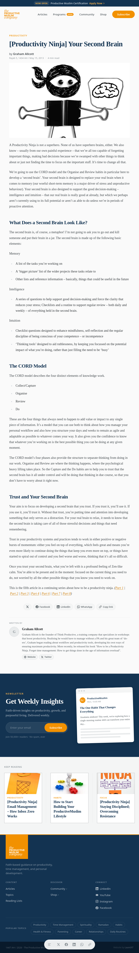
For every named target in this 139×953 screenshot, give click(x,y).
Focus (103, 798)
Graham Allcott (23, 54)
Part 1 (119, 588)
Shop (103, 14)
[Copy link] (89, 944)
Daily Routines (118, 931)
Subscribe (123, 14)
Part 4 (35, 593)
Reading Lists (14, 900)
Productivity (18, 35)
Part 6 (46, 593)
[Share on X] (58, 944)
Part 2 (14, 593)
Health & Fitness (42, 931)
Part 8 (67, 593)
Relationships (96, 931)
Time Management (63, 924)
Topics (9, 894)
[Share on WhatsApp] (82, 944)
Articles (42, 14)
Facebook (104, 908)
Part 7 (56, 593)
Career (78, 931)
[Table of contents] (49, 944)
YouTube (103, 895)
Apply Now (97, 3)
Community (86, 14)
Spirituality (86, 924)
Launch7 (129, 947)
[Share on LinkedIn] (74, 944)
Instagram (104, 901)
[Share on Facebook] (66, 944)
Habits (58, 798)
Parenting (63, 931)
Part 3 (25, 593)
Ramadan (103, 924)
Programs (63, 14)
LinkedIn (103, 888)
